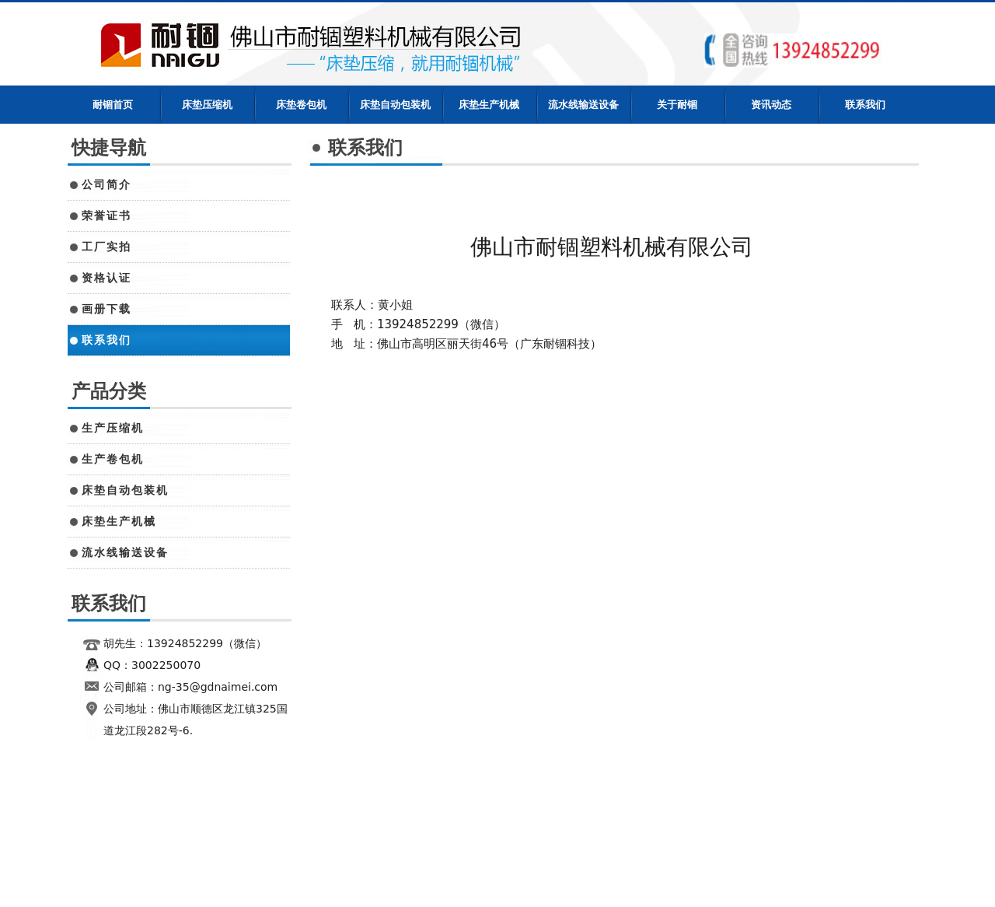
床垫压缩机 (207, 104)
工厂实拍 (106, 246)
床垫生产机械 (489, 104)
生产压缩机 (113, 428)
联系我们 (865, 104)
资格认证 (106, 277)
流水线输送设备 (583, 104)
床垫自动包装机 (395, 104)
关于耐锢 (677, 104)
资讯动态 (771, 104)
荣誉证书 (106, 215)
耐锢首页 (113, 104)
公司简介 (106, 184)
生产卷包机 (113, 459)
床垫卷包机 (301, 104)
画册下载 (106, 309)
